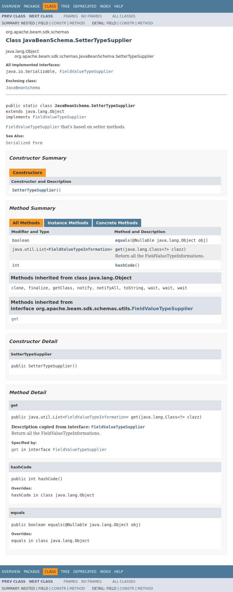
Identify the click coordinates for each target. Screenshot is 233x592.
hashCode (125, 265)
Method (77, 23)
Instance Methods (68, 223)
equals (122, 240)
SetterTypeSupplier (34, 190)
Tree (65, 6)
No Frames (91, 16)
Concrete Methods (117, 223)
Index (105, 6)
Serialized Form (24, 142)
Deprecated (85, 6)
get (119, 249)
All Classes (123, 16)
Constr (59, 23)
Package (32, 6)
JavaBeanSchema (23, 87)
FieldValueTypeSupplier (86, 71)
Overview (11, 6)
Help (118, 6)
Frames (71, 16)
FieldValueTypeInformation (79, 249)
